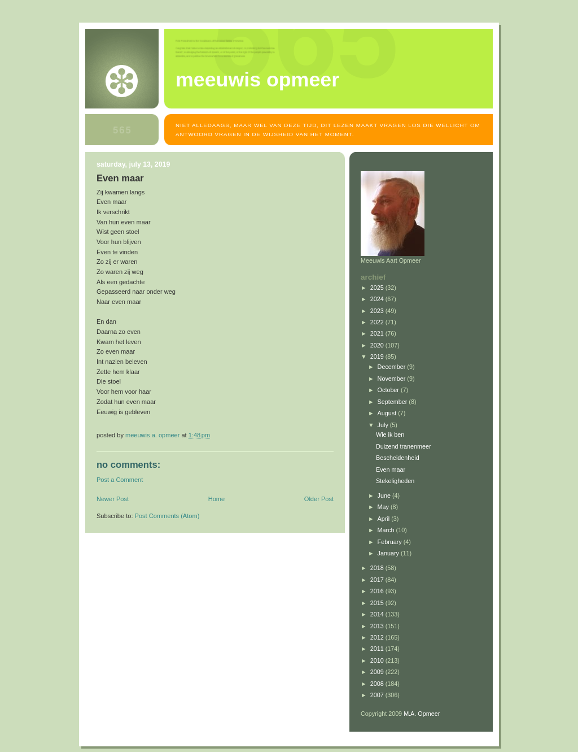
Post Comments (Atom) (167, 515)
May (384, 506)
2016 (378, 591)
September (393, 401)
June (385, 495)
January (389, 553)
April (385, 518)
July (384, 424)
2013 (378, 626)
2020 (378, 345)
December (393, 366)
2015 (378, 602)
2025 (378, 287)
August (388, 413)
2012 (378, 637)
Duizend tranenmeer (403, 446)
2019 (378, 356)
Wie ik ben (390, 434)
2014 (378, 614)
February (391, 541)
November (393, 378)
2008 (378, 683)
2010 (378, 660)
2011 (378, 648)
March (387, 530)
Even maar (390, 469)
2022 (378, 322)
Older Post (319, 498)
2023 (378, 310)
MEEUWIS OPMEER (257, 79)
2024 (378, 298)
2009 (378, 671)
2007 (378, 695)
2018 (378, 567)
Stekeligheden (395, 480)
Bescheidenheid (397, 457)
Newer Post (113, 498)
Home (216, 498)
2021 (378, 333)
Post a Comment (120, 479)
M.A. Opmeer (422, 713)
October (389, 389)
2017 (378, 579)
